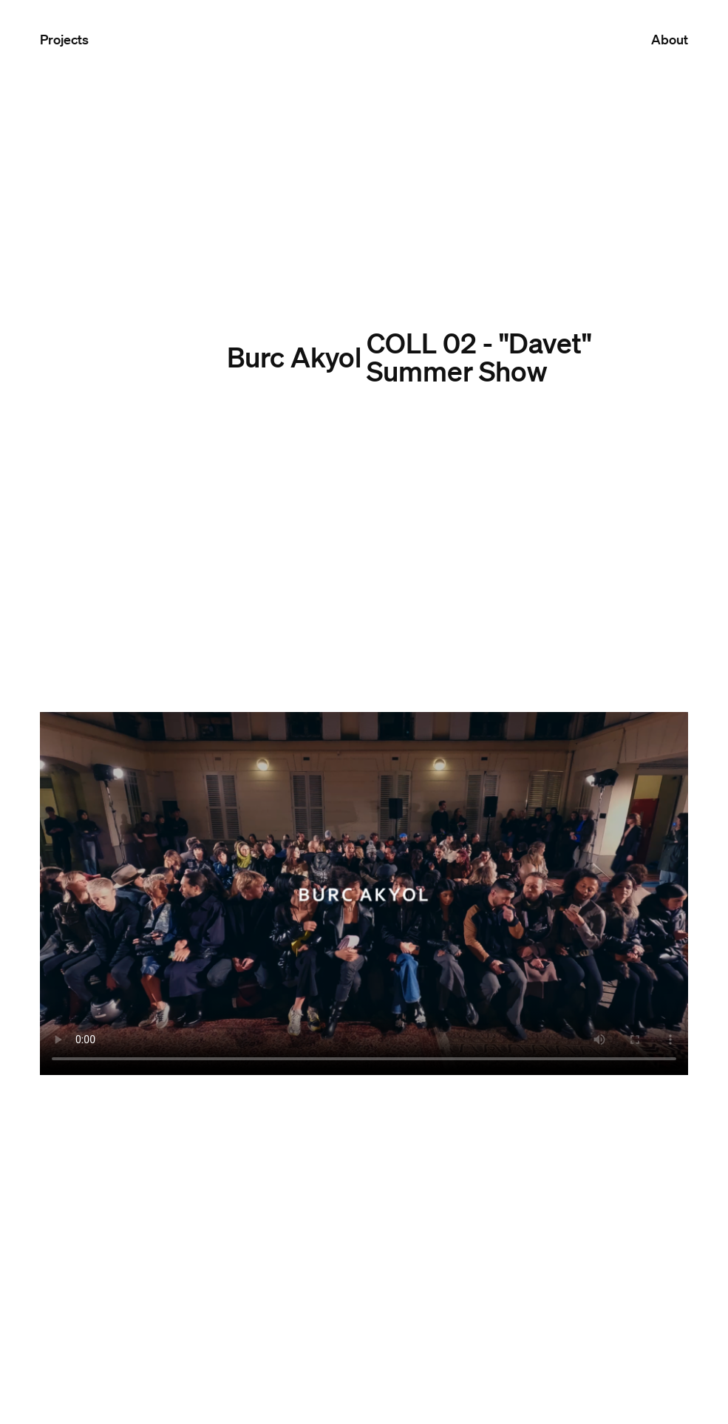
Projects (64, 39)
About (669, 39)
